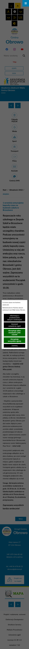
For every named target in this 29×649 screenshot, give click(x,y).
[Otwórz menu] (25, 3)
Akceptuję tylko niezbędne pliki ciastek (14, 333)
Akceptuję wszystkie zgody (14, 340)
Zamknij (14, 346)
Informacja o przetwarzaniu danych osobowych (14, 318)
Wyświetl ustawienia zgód (14, 325)
